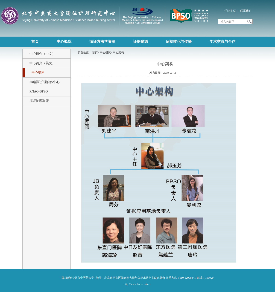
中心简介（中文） (42, 53)
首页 (95, 52)
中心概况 (105, 52)
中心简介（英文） (42, 63)
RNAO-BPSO (38, 91)
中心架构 (38, 72)
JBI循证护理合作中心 (44, 82)
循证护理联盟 (39, 101)
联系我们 (245, 10)
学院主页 (230, 10)
